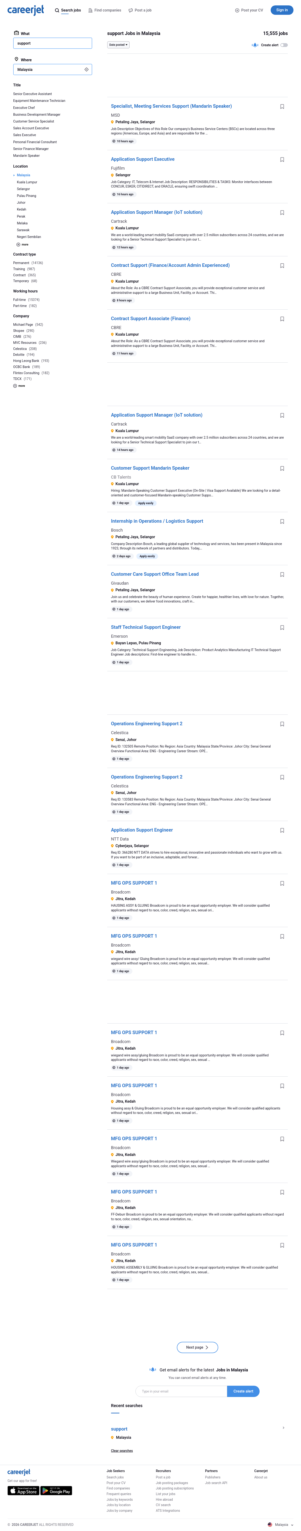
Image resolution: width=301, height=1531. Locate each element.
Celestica (119, 732)
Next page (197, 1347)
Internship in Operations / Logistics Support (157, 521)
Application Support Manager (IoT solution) (156, 212)
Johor (21, 202)
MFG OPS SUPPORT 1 (134, 883)
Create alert (243, 1391)
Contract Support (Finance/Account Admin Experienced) (170, 265)
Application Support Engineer (142, 830)
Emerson (119, 636)
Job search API (216, 1483)
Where (23, 59)
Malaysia (23, 175)
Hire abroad (164, 1499)
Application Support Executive (142, 159)
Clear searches (122, 1451)
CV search (163, 1505)
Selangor (23, 189)
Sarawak (23, 230)
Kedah (21, 209)
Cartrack (119, 221)
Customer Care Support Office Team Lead (155, 574)
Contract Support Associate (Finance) (150, 318)
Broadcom (121, 892)
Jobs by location (119, 1505)
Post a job (163, 1477)
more (22, 244)
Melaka (22, 223)
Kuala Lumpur (27, 182)
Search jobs (115, 1477)
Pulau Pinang (26, 196)
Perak (21, 216)
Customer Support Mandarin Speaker (150, 468)
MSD (115, 115)
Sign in (282, 10)
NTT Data (120, 838)
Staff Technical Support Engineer (146, 627)
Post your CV (249, 10)
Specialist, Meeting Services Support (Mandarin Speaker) (171, 106)
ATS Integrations (168, 1510)
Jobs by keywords (120, 1499)
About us (260, 1477)
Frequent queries (119, 1494)
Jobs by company (119, 1510)
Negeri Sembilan (29, 237)
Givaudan (120, 583)
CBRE (116, 274)
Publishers (213, 1477)
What (22, 33)
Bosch (117, 530)
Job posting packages (172, 1483)
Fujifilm (118, 168)
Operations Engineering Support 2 (146, 723)
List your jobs (165, 1494)
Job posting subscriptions (175, 1488)
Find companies (118, 1488)
